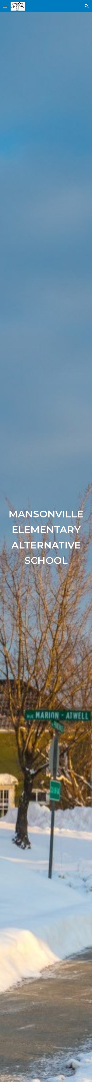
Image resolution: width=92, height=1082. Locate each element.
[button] (5, 6)
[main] (46, 547)
